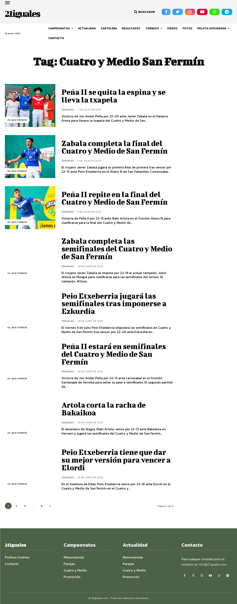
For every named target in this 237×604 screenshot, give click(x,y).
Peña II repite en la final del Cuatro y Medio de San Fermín (117, 198)
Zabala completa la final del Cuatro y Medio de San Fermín (117, 147)
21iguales (67, 109)
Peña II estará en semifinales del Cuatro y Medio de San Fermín (116, 354)
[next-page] (50, 506)
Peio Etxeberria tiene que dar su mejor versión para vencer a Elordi (116, 460)
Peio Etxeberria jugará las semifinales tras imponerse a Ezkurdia (116, 303)
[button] (144, 12)
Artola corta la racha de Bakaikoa (105, 408)
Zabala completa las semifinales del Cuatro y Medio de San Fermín (107, 248)
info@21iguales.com (213, 564)
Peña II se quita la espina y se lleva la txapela (116, 95)
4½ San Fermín (17, 120)
